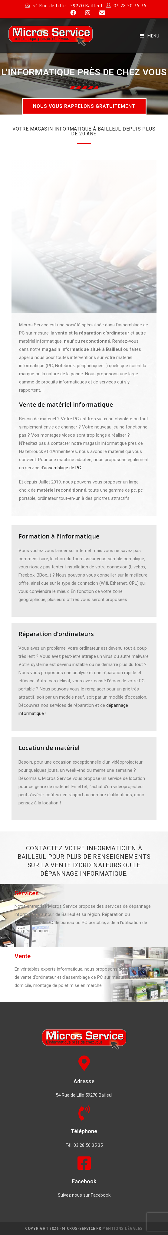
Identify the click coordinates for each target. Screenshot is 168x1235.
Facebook (84, 1181)
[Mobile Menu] (150, 36)
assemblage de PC (62, 467)
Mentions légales (122, 1228)
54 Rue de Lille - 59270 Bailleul (67, 5)
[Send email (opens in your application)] (98, 12)
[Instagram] (85, 12)
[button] (84, 106)
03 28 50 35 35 (130, 5)
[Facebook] (70, 12)
